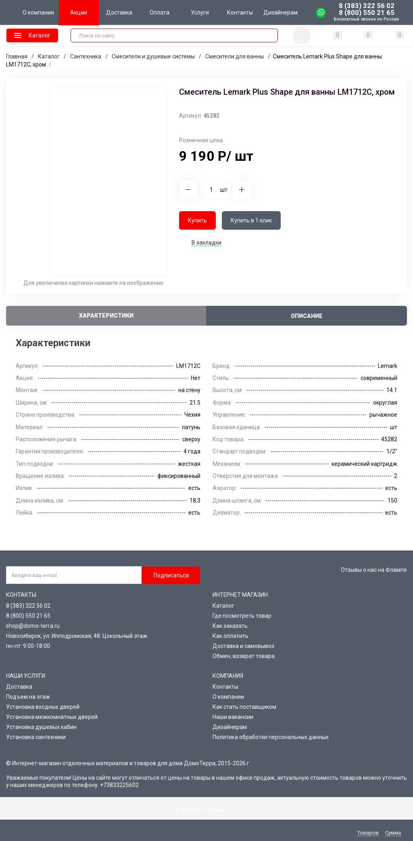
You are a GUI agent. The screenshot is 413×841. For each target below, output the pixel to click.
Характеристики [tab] (106, 315)
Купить (197, 220)
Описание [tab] (307, 316)
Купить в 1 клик (251, 220)
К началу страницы (206, 809)
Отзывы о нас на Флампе (374, 570)
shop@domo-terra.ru (33, 626)
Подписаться (171, 575)
